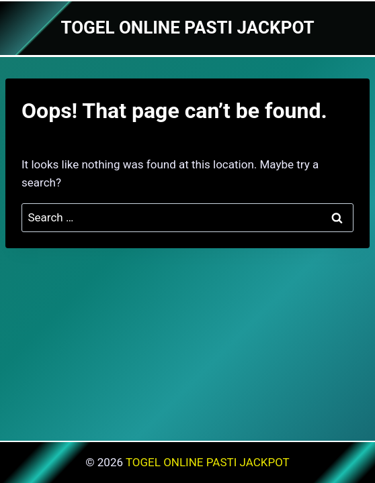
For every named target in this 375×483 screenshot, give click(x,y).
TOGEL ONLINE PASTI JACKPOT (208, 462)
